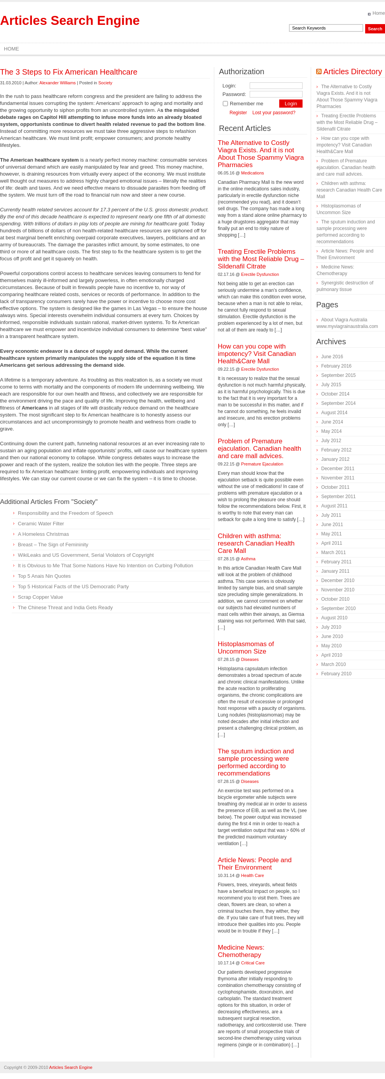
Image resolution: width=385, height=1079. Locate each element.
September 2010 (338, 608)
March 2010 (333, 664)
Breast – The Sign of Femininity (53, 544)
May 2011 (331, 534)
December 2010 (337, 580)
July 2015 (331, 384)
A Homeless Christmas (43, 534)
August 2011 (334, 506)
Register (238, 112)
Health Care (252, 875)
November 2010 (337, 590)
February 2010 (336, 673)
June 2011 (332, 524)
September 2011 (338, 496)
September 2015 (338, 375)
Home (379, 13)
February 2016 (336, 366)
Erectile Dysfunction (260, 274)
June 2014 (332, 422)
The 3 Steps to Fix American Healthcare (69, 72)
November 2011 (337, 478)
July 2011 (331, 515)
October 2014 (335, 394)
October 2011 (335, 487)
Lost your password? (274, 112)
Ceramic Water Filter (41, 523)
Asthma (248, 558)
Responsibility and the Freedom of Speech (65, 513)
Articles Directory (352, 71)
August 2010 (334, 618)
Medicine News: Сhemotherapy (241, 951)
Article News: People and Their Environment (255, 863)
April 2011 (331, 543)
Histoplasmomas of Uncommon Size (246, 647)
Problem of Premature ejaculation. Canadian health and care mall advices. (259, 449)
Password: (234, 94)
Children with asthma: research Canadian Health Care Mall (256, 543)
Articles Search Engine (70, 20)
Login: (229, 86)
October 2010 (335, 599)
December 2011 (337, 468)
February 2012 (336, 450)
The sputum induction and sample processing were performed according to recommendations (256, 762)
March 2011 (333, 552)
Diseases (250, 659)
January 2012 (335, 459)
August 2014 (334, 412)
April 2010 (331, 655)
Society (105, 82)
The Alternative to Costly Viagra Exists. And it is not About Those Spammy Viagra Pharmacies (261, 154)
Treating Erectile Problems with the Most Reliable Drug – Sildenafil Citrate (261, 259)
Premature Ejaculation (262, 464)
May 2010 (331, 645)
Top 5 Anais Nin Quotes (44, 576)
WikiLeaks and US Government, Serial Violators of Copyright (86, 555)
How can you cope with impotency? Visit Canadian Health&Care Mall (257, 354)
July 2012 (331, 440)
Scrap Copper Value (40, 597)
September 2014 (338, 403)
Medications (252, 173)
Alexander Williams (57, 82)
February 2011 (336, 562)
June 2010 (332, 636)
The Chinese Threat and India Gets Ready (65, 607)
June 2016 (332, 356)
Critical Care (253, 962)
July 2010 (331, 627)
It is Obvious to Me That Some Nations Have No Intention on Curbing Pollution (105, 565)
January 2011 (335, 571)
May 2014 (331, 431)
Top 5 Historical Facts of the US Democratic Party (73, 586)
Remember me (242, 103)
